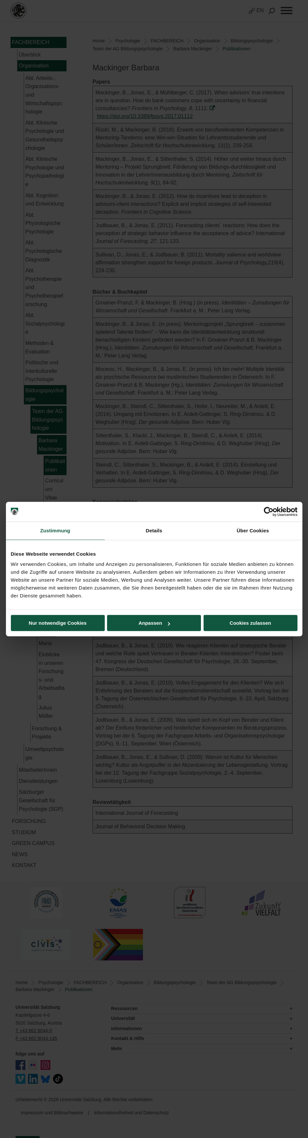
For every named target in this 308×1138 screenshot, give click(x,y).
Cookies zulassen (250, 623)
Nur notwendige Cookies (58, 623)
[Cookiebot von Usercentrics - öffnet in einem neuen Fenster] (268, 512)
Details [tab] (154, 530)
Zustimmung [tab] (55, 530)
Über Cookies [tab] (253, 530)
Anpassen (154, 623)
